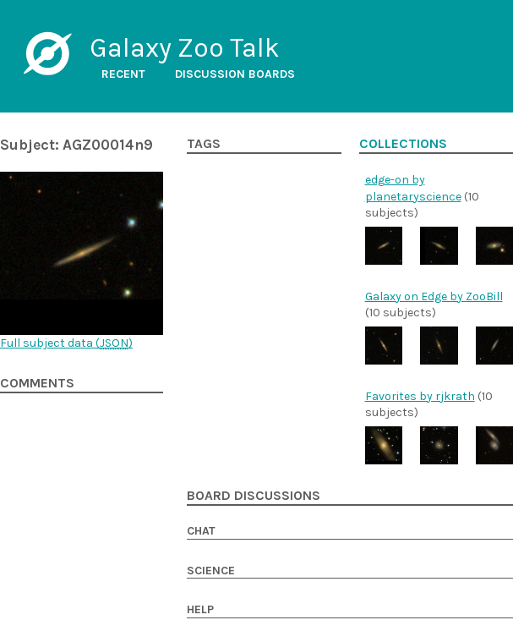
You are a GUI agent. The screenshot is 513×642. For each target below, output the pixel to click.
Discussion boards (235, 74)
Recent (123, 74)
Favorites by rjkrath (420, 396)
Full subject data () (66, 343)
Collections (403, 143)
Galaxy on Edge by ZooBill (434, 296)
